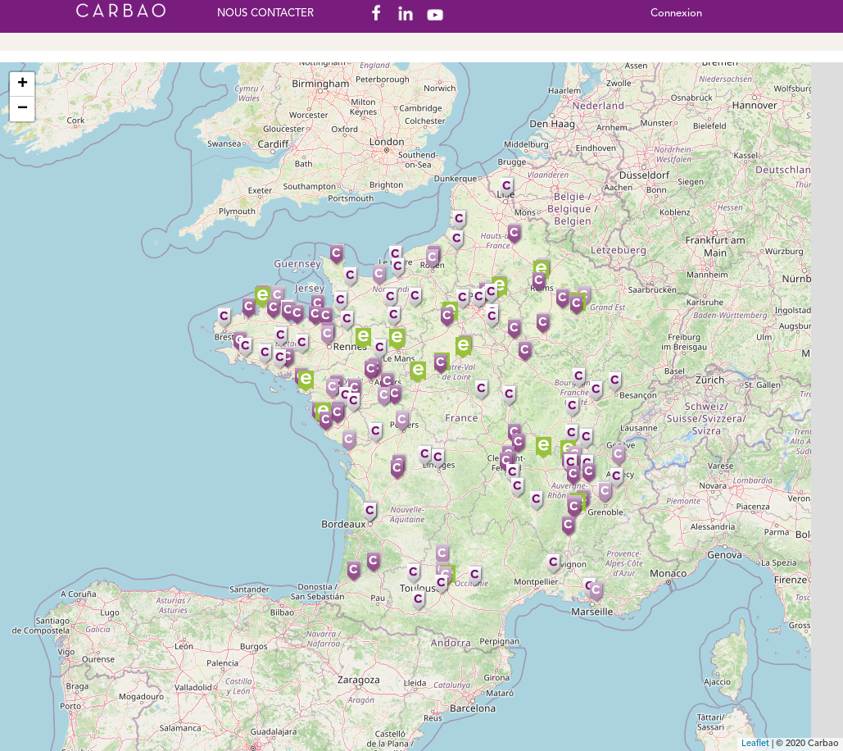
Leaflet (755, 744)
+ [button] (22, 84)
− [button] (22, 109)
